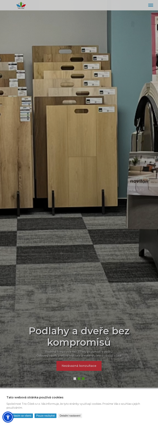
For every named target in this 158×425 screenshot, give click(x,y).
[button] (8, 417)
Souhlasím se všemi (19, 415)
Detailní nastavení (70, 415)
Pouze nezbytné (45, 415)
